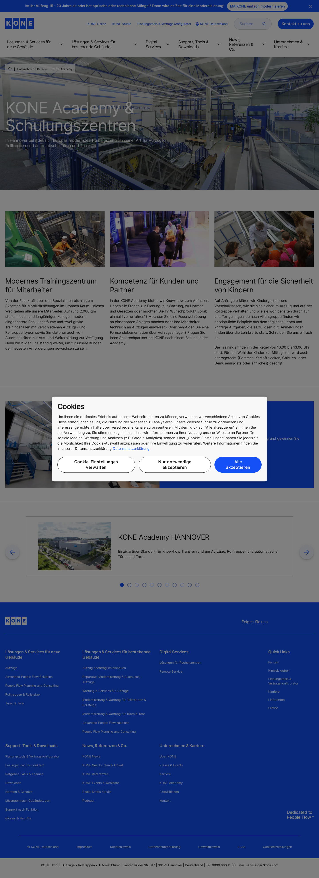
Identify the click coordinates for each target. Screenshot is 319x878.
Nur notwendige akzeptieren (174, 465)
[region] (159, 439)
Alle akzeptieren (238, 465)
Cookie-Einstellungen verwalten (96, 465)
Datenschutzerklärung (131, 448)
